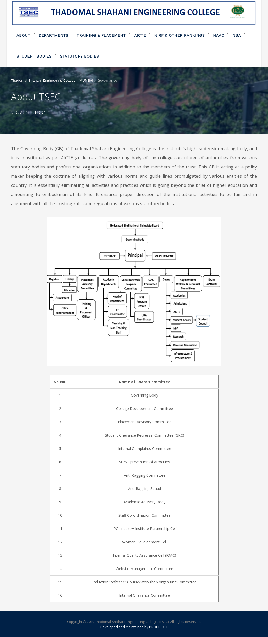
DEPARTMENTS (54, 35)
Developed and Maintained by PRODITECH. (134, 626)
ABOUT (23, 35)
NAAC (218, 35)
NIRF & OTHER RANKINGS (179, 35)
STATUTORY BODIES (79, 56)
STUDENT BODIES (34, 56)
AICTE (140, 35)
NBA (236, 35)
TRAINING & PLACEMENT (101, 35)
